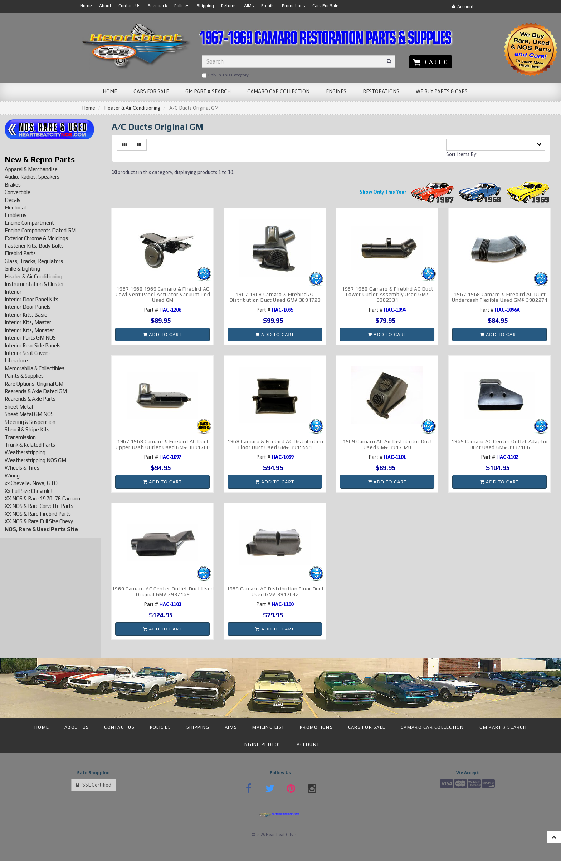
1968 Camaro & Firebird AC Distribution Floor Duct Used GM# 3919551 (275, 444)
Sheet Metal (19, 407)
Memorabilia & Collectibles (34, 368)
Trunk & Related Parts (30, 445)
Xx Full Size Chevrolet (29, 491)
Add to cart (162, 334)
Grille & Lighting (22, 269)
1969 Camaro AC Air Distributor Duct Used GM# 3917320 (388, 444)
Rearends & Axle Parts (30, 399)
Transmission (20, 437)
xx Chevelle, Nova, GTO (31, 483)
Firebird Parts (20, 253)
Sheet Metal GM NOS (29, 414)
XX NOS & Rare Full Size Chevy (39, 521)
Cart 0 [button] (430, 61)
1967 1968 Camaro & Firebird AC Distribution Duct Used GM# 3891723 (275, 296)
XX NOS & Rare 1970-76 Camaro (42, 498)
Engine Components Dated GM (40, 230)
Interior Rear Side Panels (32, 345)
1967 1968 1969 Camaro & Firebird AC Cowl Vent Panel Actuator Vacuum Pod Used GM (163, 294)
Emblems (15, 215)
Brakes (13, 185)
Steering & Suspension (30, 422)
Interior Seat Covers (27, 353)
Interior (13, 292)
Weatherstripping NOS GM (35, 460)
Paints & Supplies (24, 376)
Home (88, 108)
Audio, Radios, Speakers (32, 177)
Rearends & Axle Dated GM (36, 391)
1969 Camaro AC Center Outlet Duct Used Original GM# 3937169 (163, 591)
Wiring (12, 475)
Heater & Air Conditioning (132, 108)
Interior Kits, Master (28, 322)
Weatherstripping (25, 452)
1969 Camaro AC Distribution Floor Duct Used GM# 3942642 (275, 591)
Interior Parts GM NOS (30, 338)
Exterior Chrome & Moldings (36, 238)
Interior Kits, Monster (29, 330)
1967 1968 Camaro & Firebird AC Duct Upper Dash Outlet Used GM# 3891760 (163, 444)
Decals (12, 200)
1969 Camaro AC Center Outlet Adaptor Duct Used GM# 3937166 (499, 444)
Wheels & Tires (22, 468)
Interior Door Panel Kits (31, 299)
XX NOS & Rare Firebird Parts (38, 514)
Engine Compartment (29, 223)
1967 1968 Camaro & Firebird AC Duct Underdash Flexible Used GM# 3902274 (500, 296)
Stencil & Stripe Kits (27, 429)
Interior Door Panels (27, 307)
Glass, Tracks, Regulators (34, 261)
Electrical (15, 207)
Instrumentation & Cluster (34, 284)
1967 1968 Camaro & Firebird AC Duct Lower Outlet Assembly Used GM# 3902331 (388, 294)
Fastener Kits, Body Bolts (34, 246)
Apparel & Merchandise (31, 169)
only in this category (225, 75)
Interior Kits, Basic (26, 315)
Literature (16, 360)
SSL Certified (93, 785)
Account (463, 6)
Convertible (17, 192)
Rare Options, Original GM (34, 384)
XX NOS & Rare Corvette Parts (39, 506)
